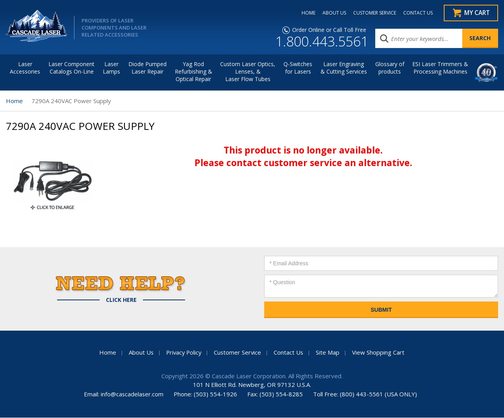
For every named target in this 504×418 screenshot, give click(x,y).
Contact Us (290, 353)
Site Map (329, 353)
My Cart (477, 13)
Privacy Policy (183, 353)
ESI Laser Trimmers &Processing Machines (440, 68)
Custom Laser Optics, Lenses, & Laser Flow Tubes (247, 72)
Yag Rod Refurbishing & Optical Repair (193, 72)
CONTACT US (416, 13)
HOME (306, 13)
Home (14, 101)
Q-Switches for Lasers (298, 68)
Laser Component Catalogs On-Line (71, 68)
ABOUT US (332, 13)
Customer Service (238, 353)
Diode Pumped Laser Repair (147, 68)
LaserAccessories (25, 68)
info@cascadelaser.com (132, 394)
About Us (139, 353)
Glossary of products (389, 68)
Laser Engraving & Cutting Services (344, 68)
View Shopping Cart (380, 353)
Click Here (121, 300)
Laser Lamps (111, 68)
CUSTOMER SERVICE (372, 13)
